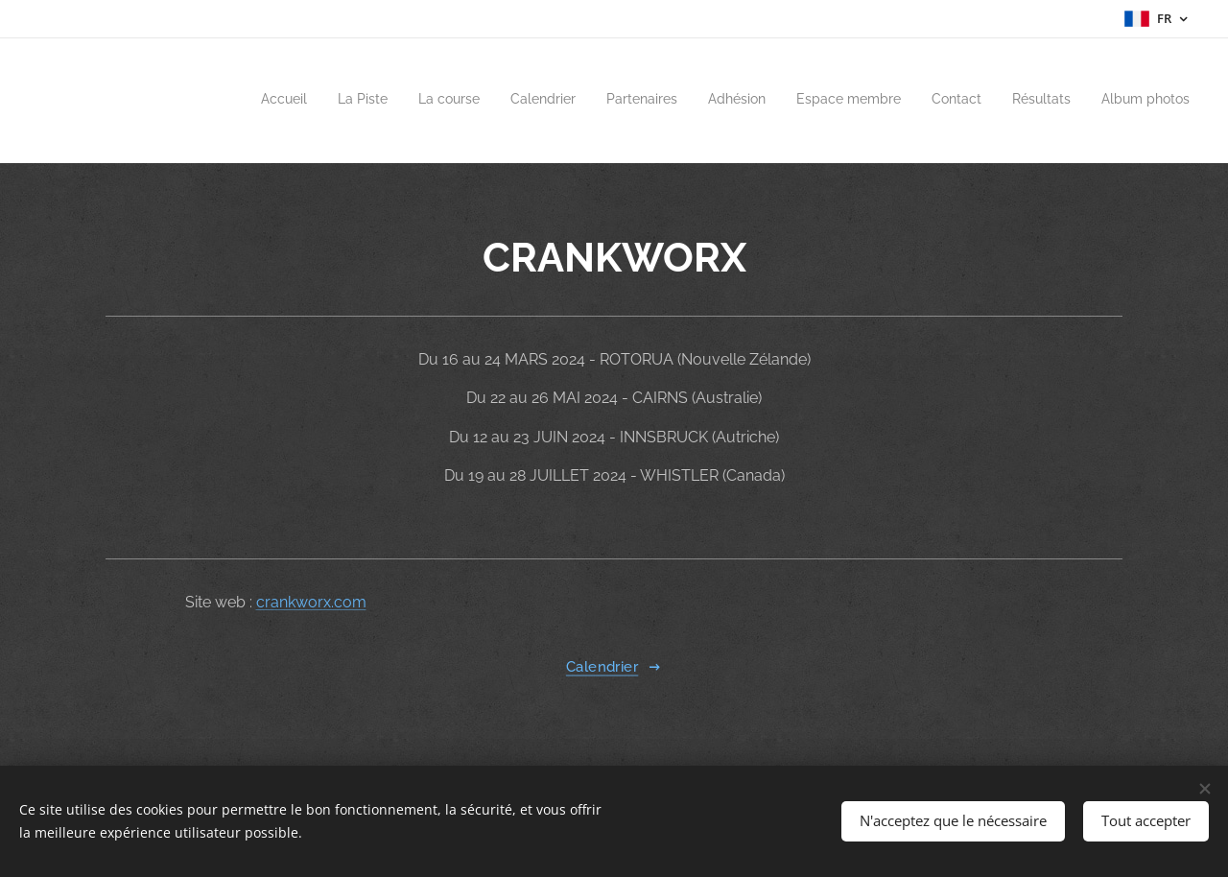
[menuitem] (919, 101)
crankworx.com (311, 602)
